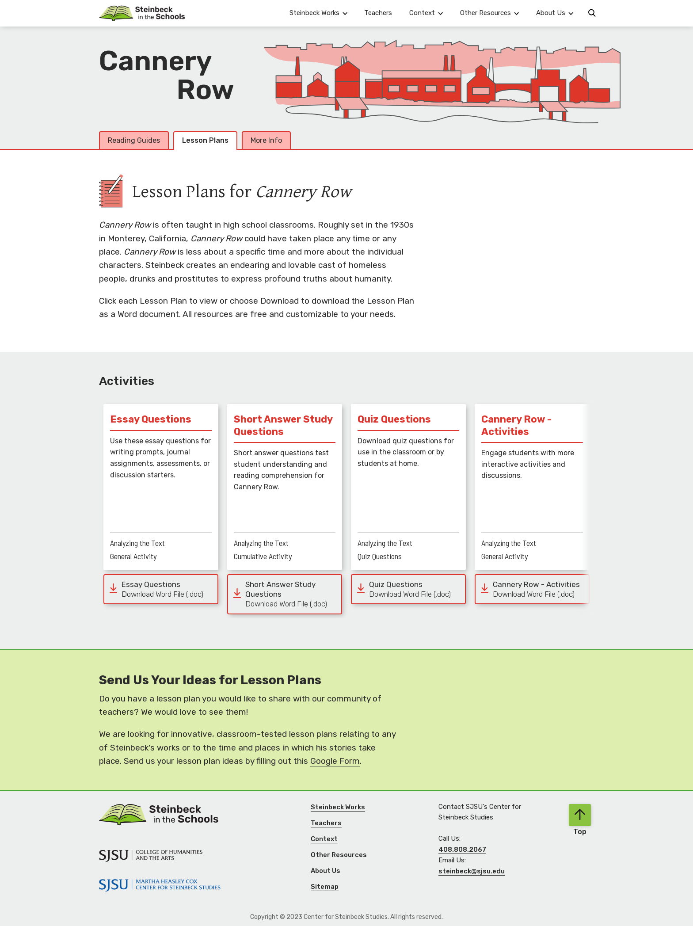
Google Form (335, 761)
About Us (325, 871)
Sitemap (325, 887)
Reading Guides (134, 140)
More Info (266, 140)
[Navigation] (142, 13)
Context (324, 839)
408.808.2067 (462, 850)
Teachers (378, 13)
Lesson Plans (205, 140)
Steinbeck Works (338, 807)
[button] (318, 13)
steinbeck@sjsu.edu (471, 871)
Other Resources (339, 855)
